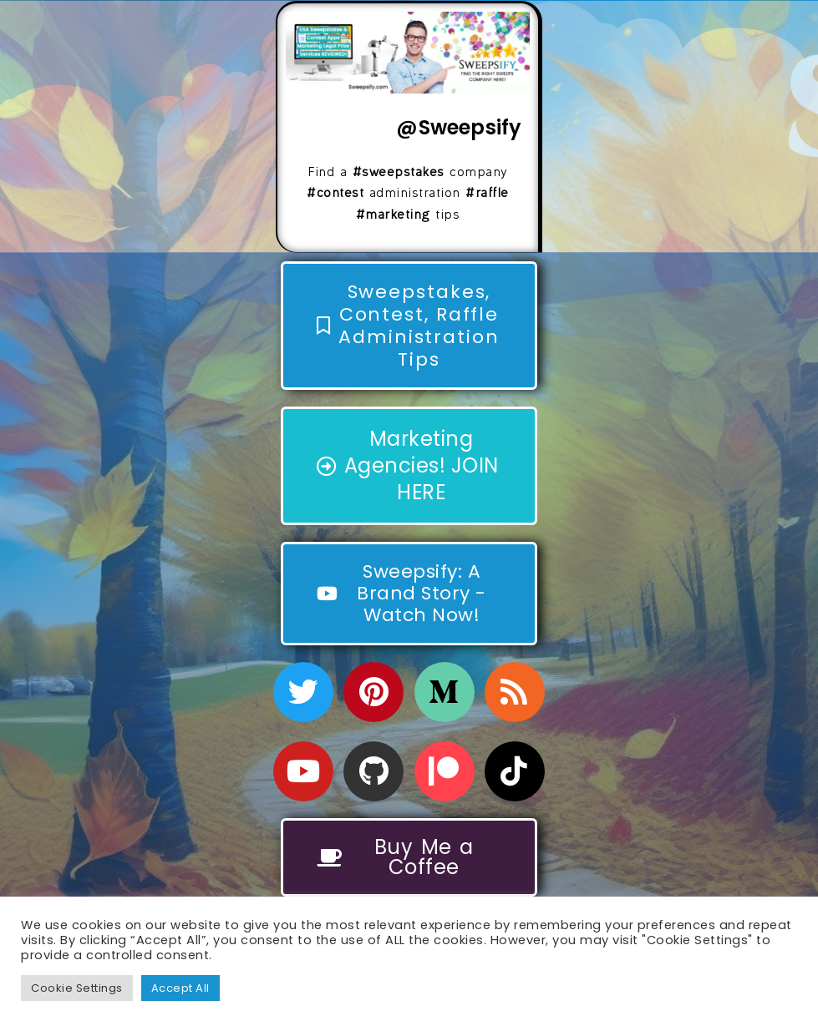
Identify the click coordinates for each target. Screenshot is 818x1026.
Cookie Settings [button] (77, 988)
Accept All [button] (180, 988)
